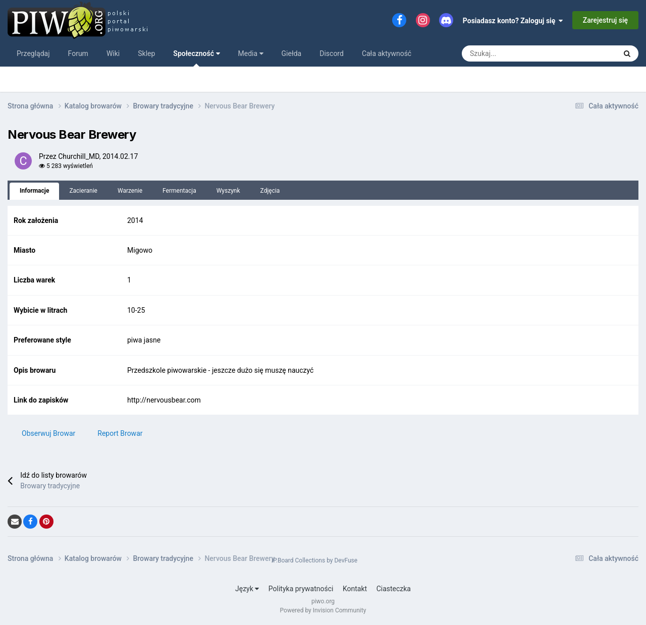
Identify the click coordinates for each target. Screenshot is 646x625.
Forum (78, 53)
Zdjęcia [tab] (270, 190)
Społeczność (196, 58)
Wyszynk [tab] (228, 190)
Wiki (113, 53)
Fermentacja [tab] (179, 190)
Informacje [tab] (34, 190)
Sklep (146, 53)
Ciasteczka (393, 589)
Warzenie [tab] (130, 190)
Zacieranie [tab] (83, 190)
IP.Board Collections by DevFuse (314, 560)
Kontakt (355, 589)
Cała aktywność (386, 53)
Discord (331, 53)
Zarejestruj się (605, 20)
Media (250, 53)
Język (247, 589)
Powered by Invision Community (323, 610)
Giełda (292, 53)
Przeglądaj (33, 53)
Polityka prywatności (301, 589)
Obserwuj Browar (48, 433)
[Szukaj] (488, 53)
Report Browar (119, 433)
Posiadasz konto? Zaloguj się (513, 21)
